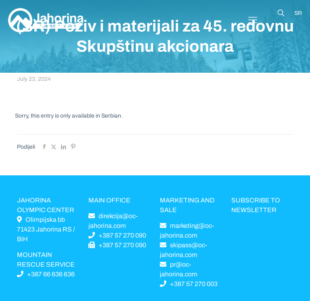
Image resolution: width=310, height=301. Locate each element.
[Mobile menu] (253, 20)
